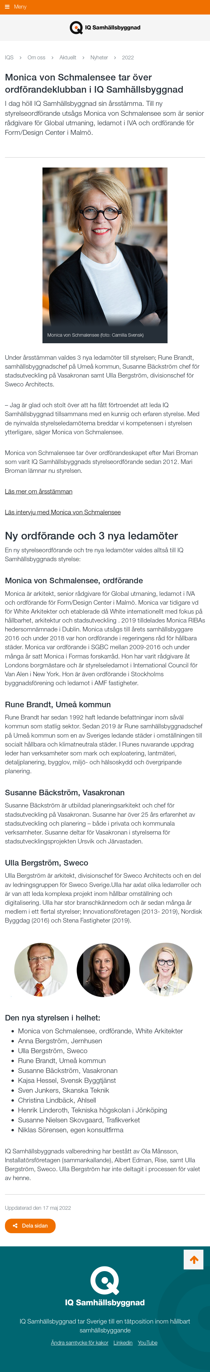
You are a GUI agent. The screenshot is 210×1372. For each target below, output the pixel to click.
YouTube (147, 1343)
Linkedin (123, 1343)
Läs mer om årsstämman (38, 491)
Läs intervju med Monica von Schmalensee (63, 512)
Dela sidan (30, 1226)
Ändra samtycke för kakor (79, 1343)
